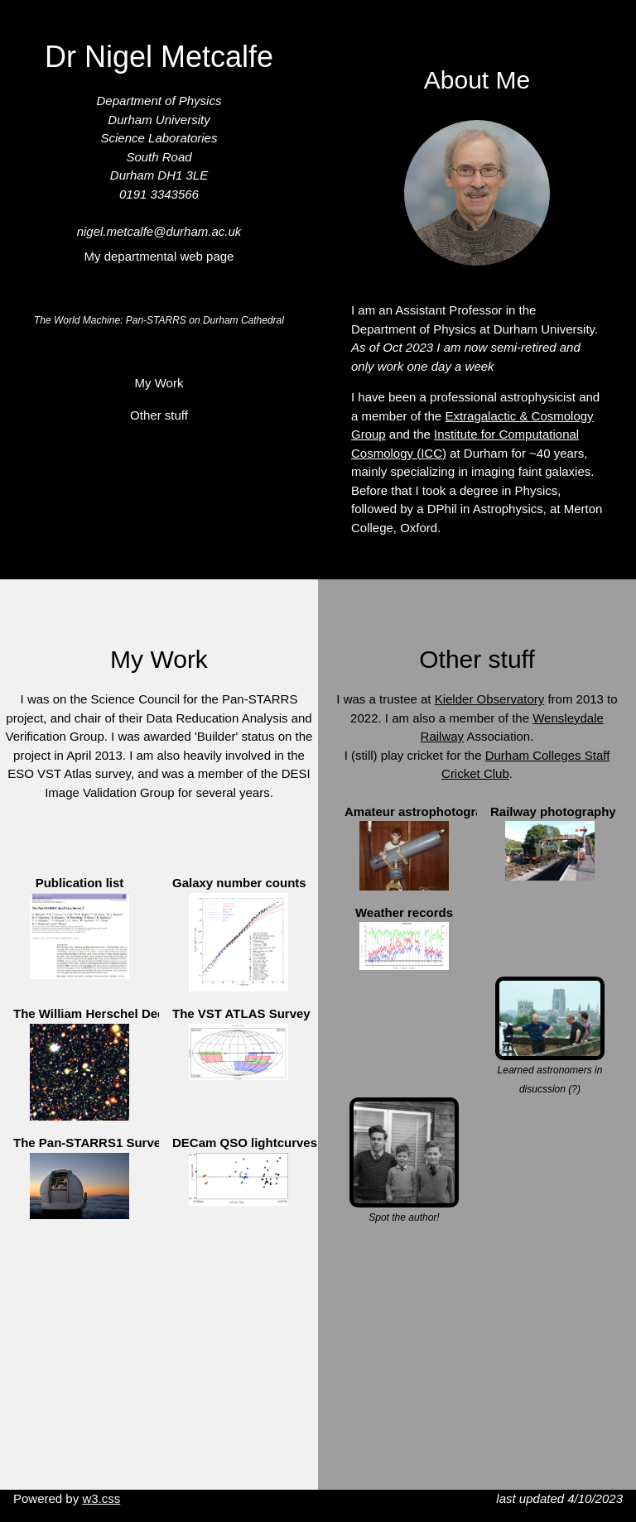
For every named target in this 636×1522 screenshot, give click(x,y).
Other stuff (159, 415)
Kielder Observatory (490, 699)
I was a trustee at (385, 699)
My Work (159, 383)
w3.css (101, 1498)
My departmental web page (159, 256)
